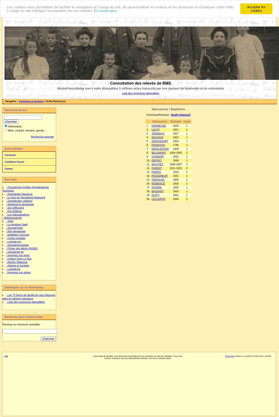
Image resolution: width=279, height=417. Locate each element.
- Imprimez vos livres (18, 255)
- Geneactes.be (15, 251)
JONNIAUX (158, 133)
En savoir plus (105, 11)
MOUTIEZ (157, 164)
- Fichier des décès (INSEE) (22, 248)
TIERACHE (158, 179)
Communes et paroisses (31, 101)
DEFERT (157, 160)
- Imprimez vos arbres (18, 272)
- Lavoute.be (13, 269)
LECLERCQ (159, 199)
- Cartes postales (16, 238)
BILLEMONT (159, 152)
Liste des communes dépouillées (140, 93)
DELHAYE (158, 137)
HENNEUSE (159, 125)
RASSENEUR (160, 175)
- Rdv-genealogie (16, 231)
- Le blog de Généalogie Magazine (25, 197)
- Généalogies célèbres (19, 201)
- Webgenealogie (12, 217)
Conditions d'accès (14, 162)
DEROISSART (160, 141)
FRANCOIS (158, 145)
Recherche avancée (42, 136)
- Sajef (10, 221)
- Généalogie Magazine (19, 194)
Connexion (10, 155)
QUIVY (156, 195)
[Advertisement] (29, 372)
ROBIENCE (158, 183)
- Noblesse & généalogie (20, 204)
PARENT (157, 168)
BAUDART (158, 191)
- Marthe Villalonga (16, 262)
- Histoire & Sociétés (17, 265)
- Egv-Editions (14, 211)
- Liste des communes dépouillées (25, 302)
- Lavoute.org (13, 241)
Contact (9, 169)
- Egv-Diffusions (15, 207)
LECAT (156, 129)
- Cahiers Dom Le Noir (19, 258)
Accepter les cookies (256, 9)
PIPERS (156, 172)
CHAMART (158, 156)
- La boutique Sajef (17, 224)
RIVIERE (157, 187)
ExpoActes (229, 356)
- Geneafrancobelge (17, 245)
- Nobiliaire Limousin (17, 234)
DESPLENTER (160, 148)
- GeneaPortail (14, 227)
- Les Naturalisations (17, 214)
